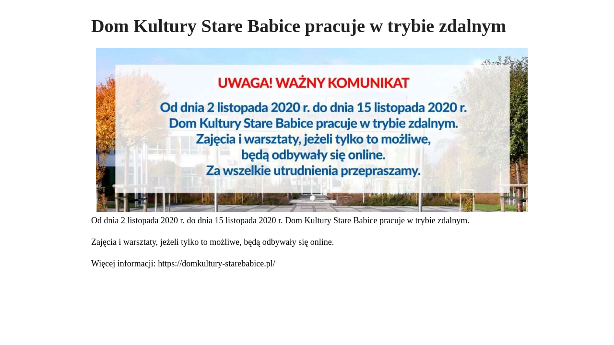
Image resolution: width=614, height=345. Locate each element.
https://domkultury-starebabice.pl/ (216, 263)
